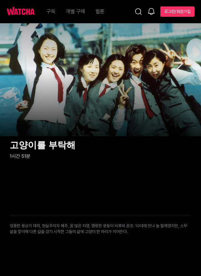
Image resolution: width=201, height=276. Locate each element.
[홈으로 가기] (23, 11)
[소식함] (151, 11)
